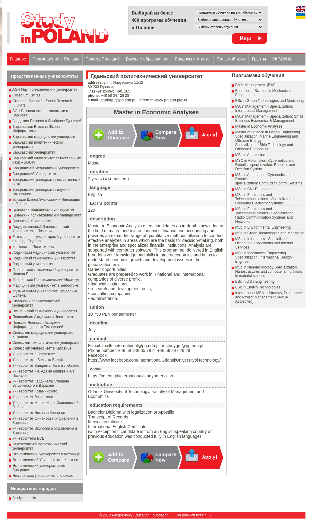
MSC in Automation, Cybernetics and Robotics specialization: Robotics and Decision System (265, 164)
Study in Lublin (24, 498)
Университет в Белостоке (33, 354)
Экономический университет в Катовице (46, 454)
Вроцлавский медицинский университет (45, 168)
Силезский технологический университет (46, 342)
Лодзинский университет (33, 264)
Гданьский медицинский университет (43, 209)
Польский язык (231, 59)
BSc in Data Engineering (255, 281)
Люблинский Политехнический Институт (46, 280)
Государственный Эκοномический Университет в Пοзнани (40, 229)
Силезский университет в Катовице (41, 348)
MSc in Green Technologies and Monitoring (269, 233)
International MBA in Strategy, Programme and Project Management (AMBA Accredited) (269, 297)
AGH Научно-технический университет (44, 89)
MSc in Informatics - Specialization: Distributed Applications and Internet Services (264, 243)
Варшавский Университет (33, 152)
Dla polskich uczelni (191, 515)
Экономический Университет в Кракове (45, 460)
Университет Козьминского (34, 391)
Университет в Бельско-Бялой (37, 360)
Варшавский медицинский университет (45, 137)
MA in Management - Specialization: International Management (264, 108)
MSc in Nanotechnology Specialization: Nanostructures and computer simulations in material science (268, 271)
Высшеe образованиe (147, 59)
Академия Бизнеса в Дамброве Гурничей (46, 121)
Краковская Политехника (33, 247)
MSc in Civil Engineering (254, 189)
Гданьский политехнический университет (46, 215)
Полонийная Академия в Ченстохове (43, 317)
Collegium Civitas (26, 95)
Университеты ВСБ (28, 438)
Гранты (259, 59)
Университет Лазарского (32, 397)
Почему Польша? (103, 59)
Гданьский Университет (32, 221)
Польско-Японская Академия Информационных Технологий (37, 324)
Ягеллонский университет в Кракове (42, 475)
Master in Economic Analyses (259, 126)
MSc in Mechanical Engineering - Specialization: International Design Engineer (263, 257)
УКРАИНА (282, 59)
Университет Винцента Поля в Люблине (45, 365)
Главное (18, 59)
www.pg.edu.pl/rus (171, 100)
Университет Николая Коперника (40, 413)
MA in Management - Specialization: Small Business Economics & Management (269, 118)
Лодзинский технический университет (43, 258)
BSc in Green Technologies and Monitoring (269, 101)
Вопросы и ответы (192, 59)
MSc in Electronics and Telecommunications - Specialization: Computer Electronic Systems (265, 199)
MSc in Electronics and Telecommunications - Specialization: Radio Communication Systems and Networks (265, 215)
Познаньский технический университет (45, 311)
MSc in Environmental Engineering (263, 227)
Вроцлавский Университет (34, 174)
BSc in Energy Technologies (257, 287)
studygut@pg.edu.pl (117, 100)
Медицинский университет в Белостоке (45, 285)
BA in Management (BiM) (255, 85)
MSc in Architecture (250, 155)
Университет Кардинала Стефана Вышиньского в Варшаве (40, 383)
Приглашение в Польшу (56, 59)
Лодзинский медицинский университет (44, 252)
